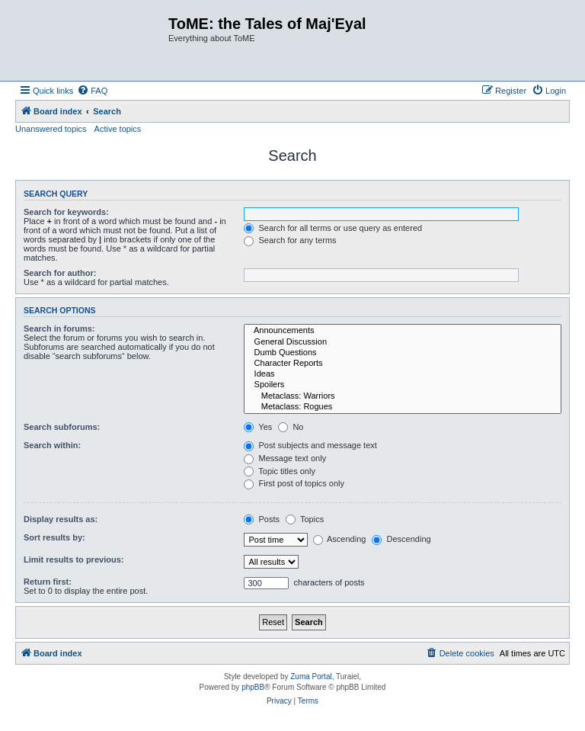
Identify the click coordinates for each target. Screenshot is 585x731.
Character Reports (402, 363)
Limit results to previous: (73, 559)
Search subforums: (62, 426)
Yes (258, 426)
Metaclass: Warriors (402, 396)
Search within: (52, 445)
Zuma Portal (310, 676)
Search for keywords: (66, 211)
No (290, 426)
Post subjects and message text (310, 445)
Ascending (339, 538)
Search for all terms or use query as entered (333, 227)
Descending (401, 538)
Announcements (402, 330)
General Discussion (402, 342)
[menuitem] (92, 91)
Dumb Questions (402, 353)
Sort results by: (54, 537)
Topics (305, 519)
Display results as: (61, 519)
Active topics (118, 128)
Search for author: (60, 272)
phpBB (252, 687)
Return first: (48, 581)
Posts (262, 519)
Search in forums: (59, 328)
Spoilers (402, 385)
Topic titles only (279, 471)
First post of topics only (294, 483)
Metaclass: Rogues (402, 407)
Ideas (402, 374)
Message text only (285, 458)
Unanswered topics (51, 128)
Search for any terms (290, 240)
